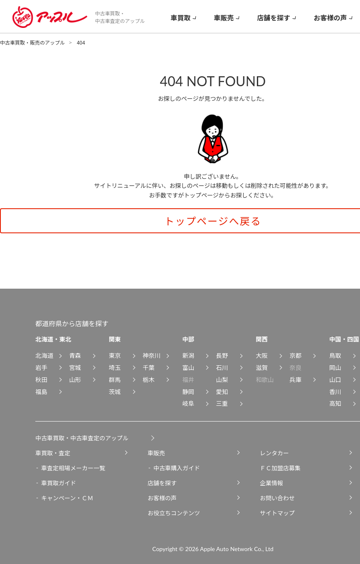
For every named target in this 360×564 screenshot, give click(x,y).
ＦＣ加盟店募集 (280, 468)
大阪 (262, 355)
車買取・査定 (52, 453)
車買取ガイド (58, 483)
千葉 (149, 367)
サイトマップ (277, 513)
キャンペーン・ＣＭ (67, 498)
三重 (222, 403)
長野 (222, 355)
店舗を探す (162, 483)
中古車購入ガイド (176, 468)
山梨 (222, 379)
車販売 (156, 453)
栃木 (149, 379)
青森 (75, 355)
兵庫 (295, 379)
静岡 (188, 391)
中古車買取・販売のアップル (32, 42)
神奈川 (151, 355)
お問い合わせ (277, 498)
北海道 (44, 355)
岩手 (41, 367)
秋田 (41, 379)
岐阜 (188, 403)
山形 (75, 379)
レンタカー (274, 453)
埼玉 (115, 367)
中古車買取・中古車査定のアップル (81, 438)
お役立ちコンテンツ (174, 513)
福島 (41, 391)
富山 (188, 367)
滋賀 (262, 367)
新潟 (188, 355)
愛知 (222, 391)
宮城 (75, 367)
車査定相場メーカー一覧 (73, 468)
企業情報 (271, 483)
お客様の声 (162, 498)
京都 (295, 355)
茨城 (115, 391)
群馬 (115, 379)
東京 (115, 355)
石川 (222, 367)
